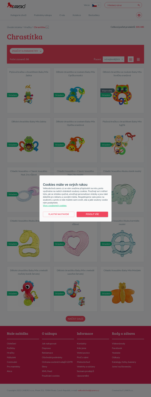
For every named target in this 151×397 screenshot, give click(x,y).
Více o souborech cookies (54, 205)
